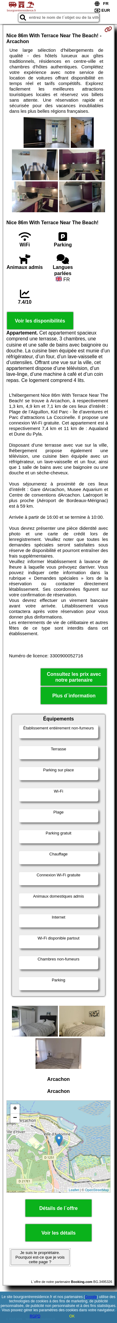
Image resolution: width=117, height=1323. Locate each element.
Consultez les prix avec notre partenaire (74, 677)
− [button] (15, 1118)
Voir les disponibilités (40, 320)
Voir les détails (58, 1233)
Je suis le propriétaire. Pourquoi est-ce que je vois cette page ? (40, 1257)
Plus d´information (74, 695)
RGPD (35, 1316)
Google (91, 1297)
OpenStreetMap (97, 1190)
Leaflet (74, 1190)
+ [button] (15, 1109)
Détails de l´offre (58, 1208)
